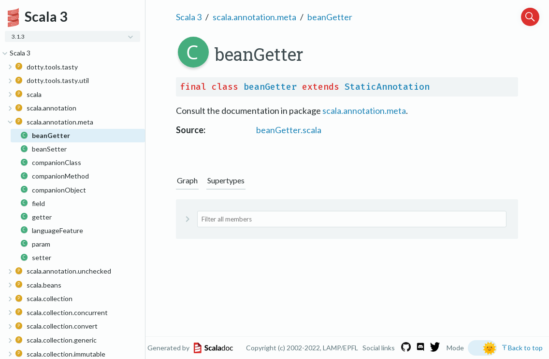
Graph (187, 180)
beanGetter (329, 17)
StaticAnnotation (387, 87)
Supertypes (226, 180)
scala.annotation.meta (254, 17)
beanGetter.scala (288, 129)
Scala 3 (189, 17)
